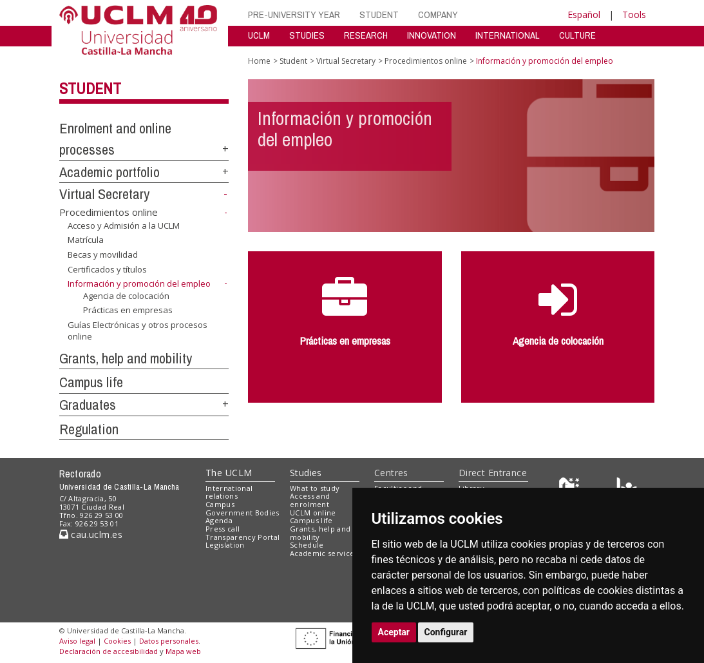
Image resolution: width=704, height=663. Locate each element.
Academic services (324, 553)
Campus (219, 504)
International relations (228, 492)
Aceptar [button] (394, 632)
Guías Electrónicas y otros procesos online (137, 331)
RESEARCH (366, 35)
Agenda (219, 520)
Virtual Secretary (104, 194)
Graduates (87, 404)
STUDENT (379, 14)
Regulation (89, 429)
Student (90, 88)
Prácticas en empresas (128, 310)
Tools (634, 14)
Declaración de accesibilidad (108, 651)
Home (259, 60)
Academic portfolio (109, 172)
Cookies (117, 641)
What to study (314, 488)
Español (583, 14)
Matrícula (86, 239)
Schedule (307, 545)
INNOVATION (431, 35)
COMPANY (438, 14)
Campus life (91, 382)
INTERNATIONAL (507, 35)
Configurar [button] (446, 632)
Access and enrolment (310, 500)
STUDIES (307, 35)
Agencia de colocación (126, 296)
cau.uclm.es (90, 534)
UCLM (259, 35)
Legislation (225, 545)
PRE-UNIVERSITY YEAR (294, 14)
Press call (222, 528)
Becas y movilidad (103, 254)
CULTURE (577, 35)
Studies (306, 472)
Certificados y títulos (107, 268)
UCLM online (313, 512)
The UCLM (228, 472)
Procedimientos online (108, 212)
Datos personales (168, 641)
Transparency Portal (242, 537)
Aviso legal (77, 641)
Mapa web (183, 651)
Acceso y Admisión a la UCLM (124, 225)
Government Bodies (242, 512)
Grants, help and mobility (125, 358)
